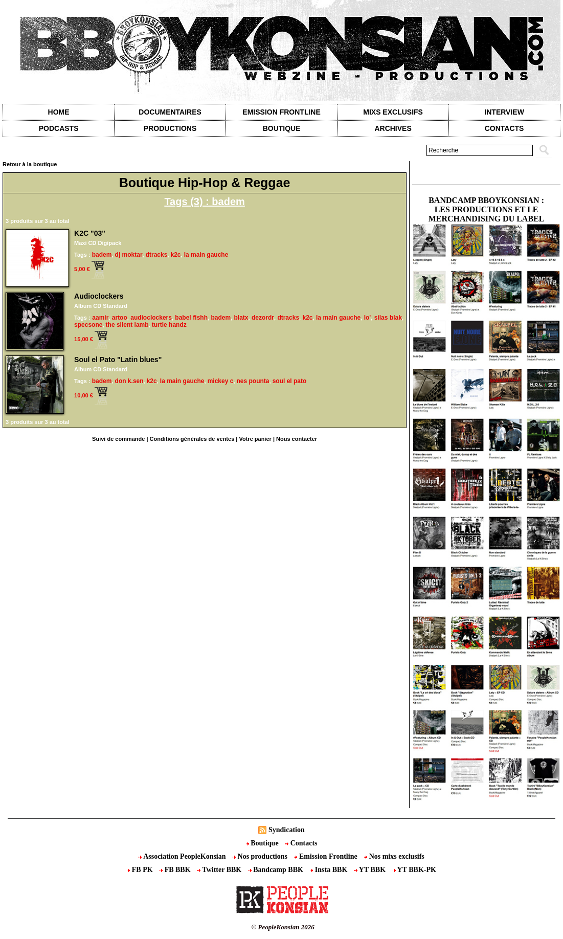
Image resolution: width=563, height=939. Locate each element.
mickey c (221, 381)
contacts (504, 128)
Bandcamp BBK (277, 870)
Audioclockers (98, 296)
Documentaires (170, 112)
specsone (88, 324)
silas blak (388, 317)
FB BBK (176, 870)
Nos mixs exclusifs (394, 856)
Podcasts (59, 128)
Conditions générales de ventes (192, 439)
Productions (170, 128)
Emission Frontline (281, 112)
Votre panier (255, 439)
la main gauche (206, 254)
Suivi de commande (118, 439)
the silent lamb (127, 324)
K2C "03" (89, 233)
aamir (100, 317)
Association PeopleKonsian (183, 856)
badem (102, 254)
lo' (367, 317)
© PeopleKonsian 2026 (283, 927)
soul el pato (290, 381)
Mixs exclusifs (393, 112)
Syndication (286, 830)
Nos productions (261, 856)
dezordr (263, 317)
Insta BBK (329, 870)
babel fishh (191, 317)
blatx (241, 317)
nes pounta (253, 381)
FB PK (140, 870)
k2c (176, 254)
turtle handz (169, 324)
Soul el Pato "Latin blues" (118, 359)
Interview (504, 112)
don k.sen (129, 381)
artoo (119, 317)
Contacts (301, 843)
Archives (392, 128)
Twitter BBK (220, 870)
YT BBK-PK (414, 870)
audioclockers (151, 317)
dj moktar (129, 254)
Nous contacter (296, 439)
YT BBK (371, 870)
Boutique (282, 128)
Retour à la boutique (30, 164)
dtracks (157, 254)
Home (59, 112)
